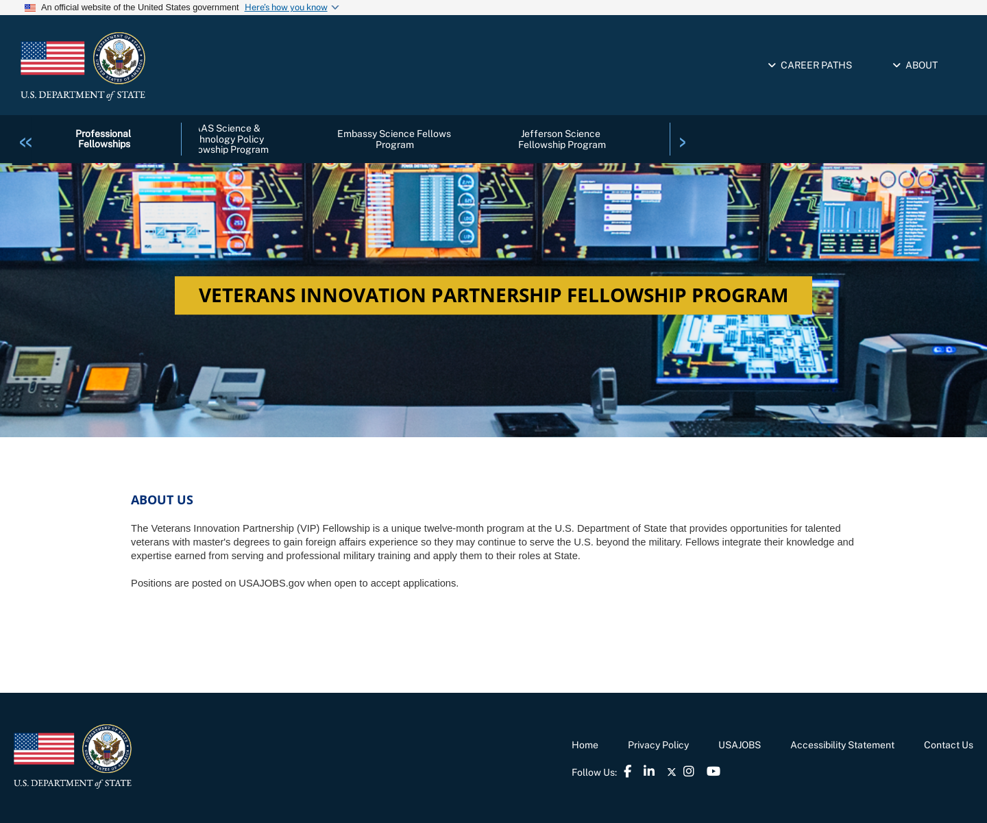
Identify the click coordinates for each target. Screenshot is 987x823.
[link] (25, 138)
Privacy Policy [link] (658, 744)
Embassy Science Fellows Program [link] (395, 138)
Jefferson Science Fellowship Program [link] (562, 138)
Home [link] (585, 744)
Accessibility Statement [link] (842, 744)
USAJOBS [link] (739, 744)
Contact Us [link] (948, 744)
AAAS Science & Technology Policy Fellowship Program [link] (225, 139)
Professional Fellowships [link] (104, 138)
